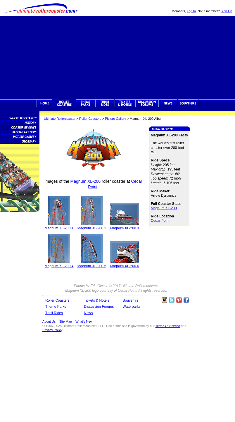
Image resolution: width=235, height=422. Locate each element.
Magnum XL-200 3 (124, 228)
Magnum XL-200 (85, 181)
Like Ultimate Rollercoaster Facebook (186, 300)
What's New (83, 321)
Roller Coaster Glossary (19, 141)
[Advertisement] (117, 57)
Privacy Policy (52, 330)
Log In (191, 11)
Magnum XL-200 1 (59, 228)
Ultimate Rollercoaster (40, 8)
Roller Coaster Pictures (19, 136)
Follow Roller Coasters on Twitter (171, 300)
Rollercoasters (64, 103)
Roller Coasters (90, 118)
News (168, 103)
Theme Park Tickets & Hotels (125, 103)
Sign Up (226, 11)
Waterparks (132, 307)
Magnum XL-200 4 (59, 266)
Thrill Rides (105, 103)
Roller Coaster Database (19, 118)
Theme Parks (85, 103)
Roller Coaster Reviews (19, 127)
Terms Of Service (167, 326)
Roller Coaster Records (19, 132)
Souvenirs (188, 103)
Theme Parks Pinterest (179, 300)
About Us (49, 321)
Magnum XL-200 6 (124, 266)
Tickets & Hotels (96, 300)
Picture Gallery (115, 118)
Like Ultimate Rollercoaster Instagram (164, 300)
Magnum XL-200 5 (91, 266)
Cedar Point (160, 221)
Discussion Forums (146, 103)
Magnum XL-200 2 (91, 228)
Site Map (65, 321)
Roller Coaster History (19, 122)
